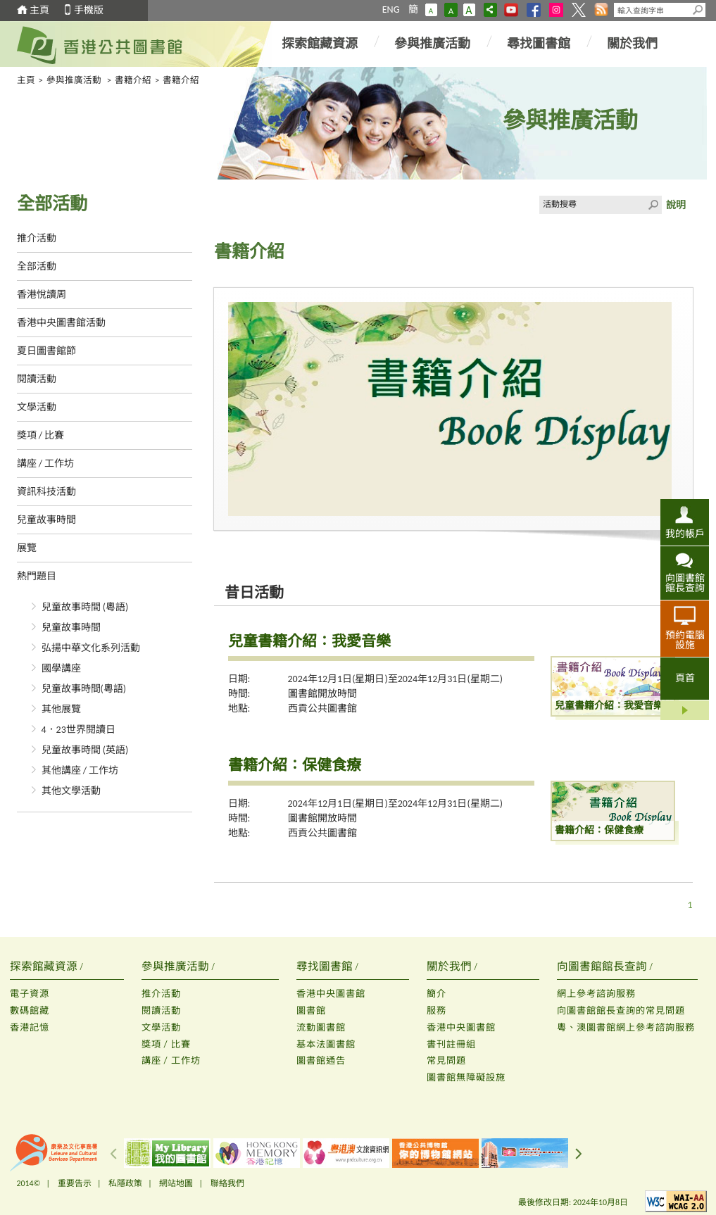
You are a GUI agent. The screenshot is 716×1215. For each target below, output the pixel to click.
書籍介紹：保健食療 (294, 765)
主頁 (39, 10)
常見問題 (446, 1060)
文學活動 (36, 407)
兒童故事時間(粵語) (84, 689)
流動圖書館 (321, 1027)
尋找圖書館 (538, 43)
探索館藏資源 (320, 43)
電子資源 (29, 994)
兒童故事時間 (46, 520)
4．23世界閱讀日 (78, 730)
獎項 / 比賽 (41, 435)
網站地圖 (176, 1183)
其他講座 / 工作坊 (80, 770)
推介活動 (36, 238)
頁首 (685, 678)
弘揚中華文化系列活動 (91, 648)
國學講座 (61, 668)
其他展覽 (61, 709)
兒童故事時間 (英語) (85, 750)
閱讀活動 (36, 379)
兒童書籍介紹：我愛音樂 (309, 641)
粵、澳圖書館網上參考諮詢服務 (626, 1027)
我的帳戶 (685, 533)
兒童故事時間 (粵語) (85, 607)
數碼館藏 (29, 1010)
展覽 (27, 548)
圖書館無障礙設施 (466, 1077)
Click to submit (652, 205)
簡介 (436, 994)
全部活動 (36, 266)
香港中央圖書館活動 (61, 323)
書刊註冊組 (451, 1044)
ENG (391, 9)
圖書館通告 (321, 1060)
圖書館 (311, 1010)
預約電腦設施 (685, 639)
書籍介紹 (133, 80)
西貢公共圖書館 (322, 708)
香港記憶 (29, 1027)
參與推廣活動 (432, 43)
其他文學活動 (71, 791)
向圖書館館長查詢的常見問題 (621, 1010)
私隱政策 (125, 1183)
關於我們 (632, 43)
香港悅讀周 (41, 295)
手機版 (88, 10)
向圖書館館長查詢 (685, 582)
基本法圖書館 (326, 1044)
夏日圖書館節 (46, 351)
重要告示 (75, 1183)
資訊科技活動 (46, 492)
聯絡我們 (227, 1183)
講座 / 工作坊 (46, 464)
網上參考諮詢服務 (596, 994)
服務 (436, 1010)
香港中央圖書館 (330, 994)
